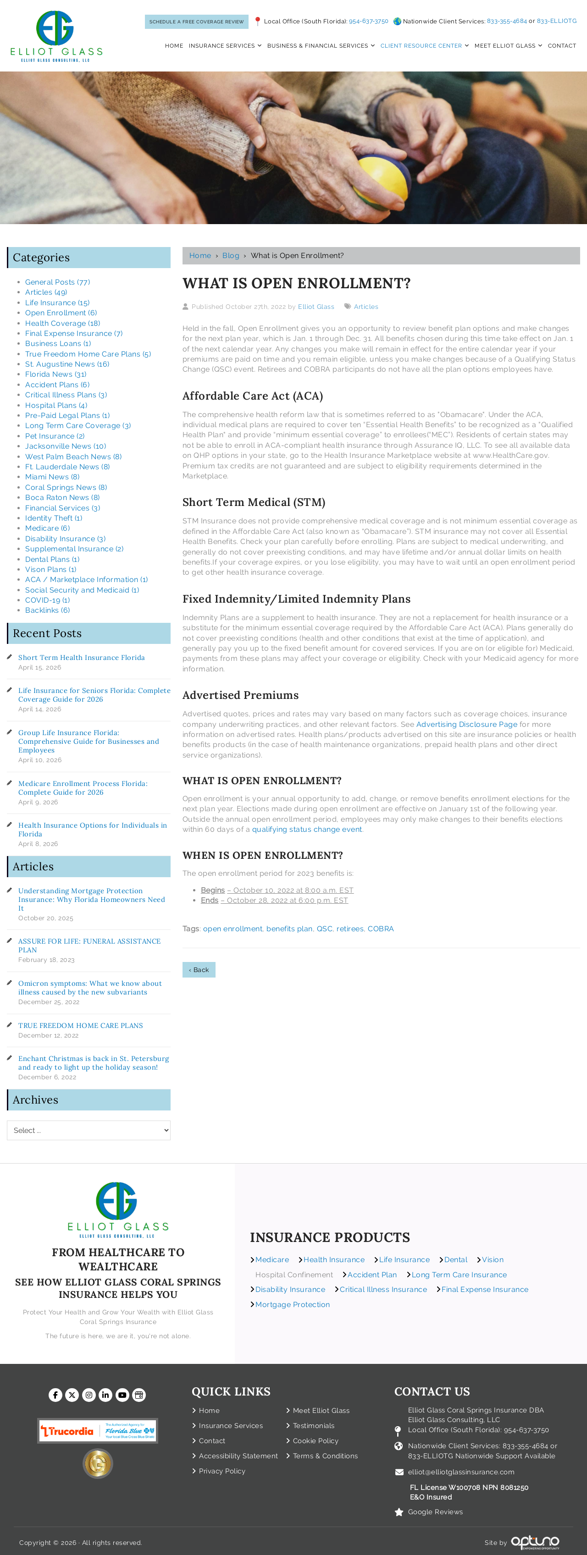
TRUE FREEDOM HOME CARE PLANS (80, 1025)
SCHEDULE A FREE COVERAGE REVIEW (197, 21)
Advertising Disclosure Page (467, 724)
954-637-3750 (369, 21)
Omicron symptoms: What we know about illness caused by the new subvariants (90, 987)
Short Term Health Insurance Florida (81, 657)
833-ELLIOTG (557, 20)
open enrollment (233, 928)
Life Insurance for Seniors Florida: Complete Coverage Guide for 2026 (94, 694)
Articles (366, 306)
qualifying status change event (307, 829)
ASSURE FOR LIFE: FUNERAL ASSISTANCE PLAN (89, 945)
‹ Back (199, 969)
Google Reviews (435, 1508)
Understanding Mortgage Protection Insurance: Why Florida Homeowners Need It (91, 899)
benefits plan (289, 928)
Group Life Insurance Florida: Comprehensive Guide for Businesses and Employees (88, 741)
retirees (350, 928)
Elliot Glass (316, 306)
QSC (325, 928)
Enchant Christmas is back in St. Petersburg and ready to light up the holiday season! (93, 1062)
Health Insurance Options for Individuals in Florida (92, 829)
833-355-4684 (507, 20)
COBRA (381, 928)
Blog (230, 255)
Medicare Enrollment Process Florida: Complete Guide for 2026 (83, 788)
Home (200, 255)
